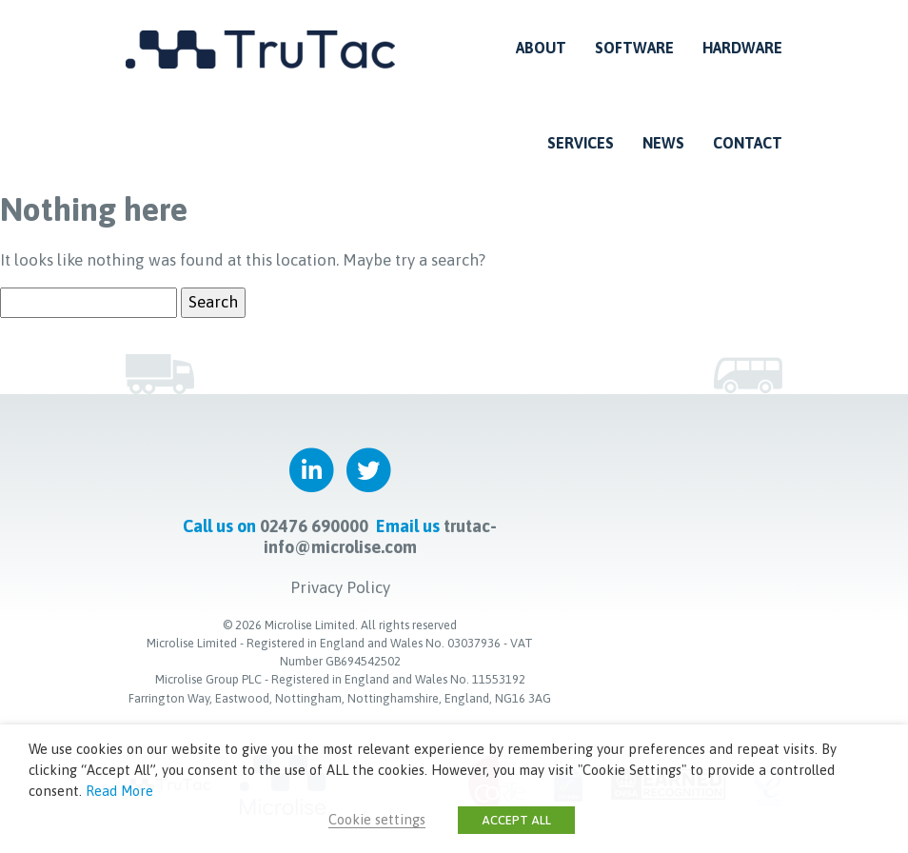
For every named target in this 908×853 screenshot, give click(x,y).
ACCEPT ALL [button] (516, 820)
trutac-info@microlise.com (381, 536)
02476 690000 (314, 526)
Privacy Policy (340, 587)
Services (580, 142)
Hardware (742, 47)
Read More (119, 791)
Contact (747, 142)
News (663, 142)
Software (634, 47)
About (541, 47)
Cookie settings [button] (376, 819)
